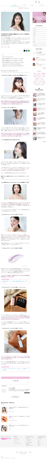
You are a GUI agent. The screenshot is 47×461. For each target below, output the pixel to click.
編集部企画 (43, 73)
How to (10, 411)
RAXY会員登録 (40, 438)
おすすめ (39, 73)
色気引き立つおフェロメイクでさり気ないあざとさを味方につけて (13, 65)
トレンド (43, 76)
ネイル (34, 38)
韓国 (34, 76)
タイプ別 (42, 84)
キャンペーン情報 (16, 439)
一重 (12, 411)
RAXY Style (15, 438)
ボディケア (34, 34)
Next (28, 382)
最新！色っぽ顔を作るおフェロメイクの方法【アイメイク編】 (12, 60)
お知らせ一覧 (27, 438)
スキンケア (34, 28)
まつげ (15, 420)
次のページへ (15, 377)
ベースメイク (35, 30)
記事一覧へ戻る (15, 396)
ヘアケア (34, 36)
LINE (38, 442)
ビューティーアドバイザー (17, 443)
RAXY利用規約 (28, 443)
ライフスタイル (37, 84)
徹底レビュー (37, 78)
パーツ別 (40, 81)
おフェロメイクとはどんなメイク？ (8, 56)
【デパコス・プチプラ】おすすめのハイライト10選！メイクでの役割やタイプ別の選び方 (15, 369)
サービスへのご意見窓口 (29, 442)
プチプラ (42, 79)
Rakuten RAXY (5, 2)
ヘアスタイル (37, 79)
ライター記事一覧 (27, 392)
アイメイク (4, 45)
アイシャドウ (38, 76)
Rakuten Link (39, 443)
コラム (34, 40)
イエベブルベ (35, 81)
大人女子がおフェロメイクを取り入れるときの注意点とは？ (12, 64)
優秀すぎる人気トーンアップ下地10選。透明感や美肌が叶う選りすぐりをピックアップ (15, 282)
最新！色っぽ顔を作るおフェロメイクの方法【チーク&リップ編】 (13, 62)
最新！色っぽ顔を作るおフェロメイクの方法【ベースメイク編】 (12, 58)
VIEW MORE (44, 68)
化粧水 (44, 81)
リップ (42, 78)
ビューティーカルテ (16, 442)
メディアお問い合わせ (29, 439)
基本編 (13, 420)
